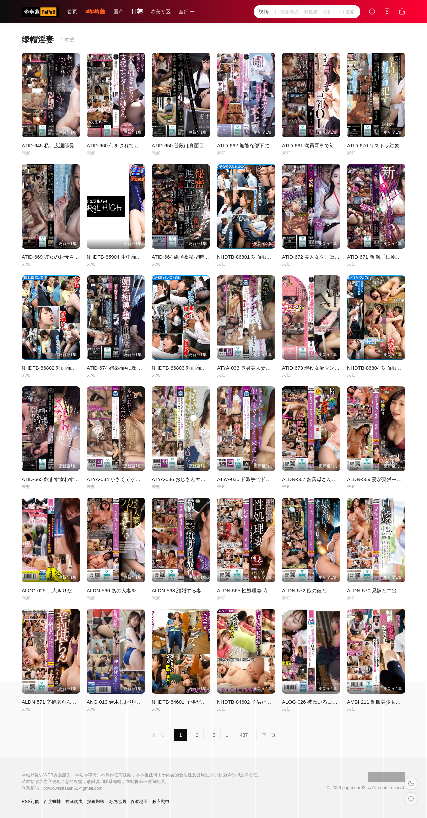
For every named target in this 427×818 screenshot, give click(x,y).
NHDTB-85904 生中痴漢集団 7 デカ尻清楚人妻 (139, 257)
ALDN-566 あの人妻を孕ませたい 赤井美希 (135, 590)
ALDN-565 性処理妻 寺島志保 (250, 590)
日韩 (137, 11)
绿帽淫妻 (38, 39)
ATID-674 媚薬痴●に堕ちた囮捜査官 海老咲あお (140, 368)
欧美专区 (161, 11)
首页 (72, 11)
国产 (118, 11)
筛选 (67, 39)
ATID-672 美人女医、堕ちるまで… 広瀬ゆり (331, 257)
